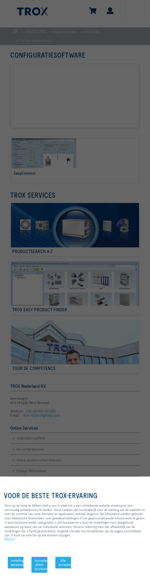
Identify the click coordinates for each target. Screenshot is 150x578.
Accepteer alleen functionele (41, 564)
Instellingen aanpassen (17, 562)
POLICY (10, 539)
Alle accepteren (64, 562)
